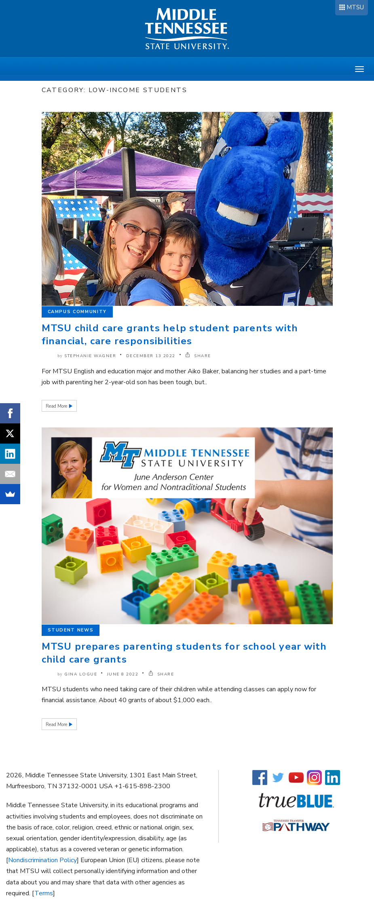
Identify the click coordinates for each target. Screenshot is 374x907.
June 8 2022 (123, 674)
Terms (43, 893)
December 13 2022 (150, 356)
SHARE (198, 356)
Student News (71, 630)
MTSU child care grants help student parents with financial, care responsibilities (170, 334)
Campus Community (77, 312)
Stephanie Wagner (90, 356)
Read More (57, 406)
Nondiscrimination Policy (42, 860)
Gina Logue (80, 674)
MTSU (355, 7)
